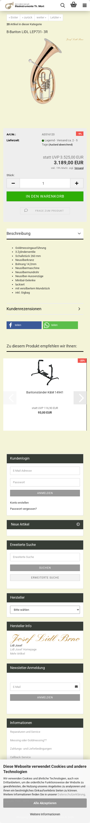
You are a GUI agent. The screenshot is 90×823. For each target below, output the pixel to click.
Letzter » (55, 17)
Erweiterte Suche (45, 577)
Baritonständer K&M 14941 (45, 392)
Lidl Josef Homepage (23, 649)
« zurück (27, 17)
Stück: (10, 175)
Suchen (45, 567)
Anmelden (45, 493)
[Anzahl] (45, 183)
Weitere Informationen (45, 814)
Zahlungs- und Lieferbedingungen (31, 748)
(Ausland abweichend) (61, 144)
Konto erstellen (19, 502)
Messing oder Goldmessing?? (28, 740)
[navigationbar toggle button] (84, 5)
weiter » (41, 17)
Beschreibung (18, 233)
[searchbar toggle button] (62, 5)
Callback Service (20, 757)
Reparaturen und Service (25, 731)
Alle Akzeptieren (45, 803)
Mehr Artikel (17, 653)
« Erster (13, 17)
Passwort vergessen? (23, 508)
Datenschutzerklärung (71, 794)
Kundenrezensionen (24, 308)
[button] (13, 183)
